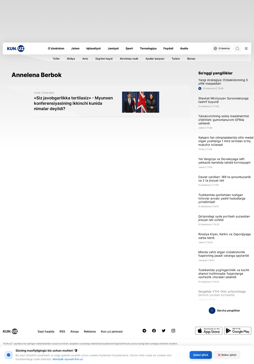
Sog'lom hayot (104, 58)
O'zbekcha (222, 48)
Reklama (90, 331)
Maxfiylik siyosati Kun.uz (68, 359)
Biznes (191, 58)
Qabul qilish (200, 354)
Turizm (176, 58)
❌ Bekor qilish (227, 354)
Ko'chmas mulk (129, 58)
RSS (62, 331)
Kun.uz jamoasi (112, 331)
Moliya (71, 58)
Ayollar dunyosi (155, 58)
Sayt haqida (46, 331)
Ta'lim (56, 58)
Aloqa (74, 331)
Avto (85, 58)
